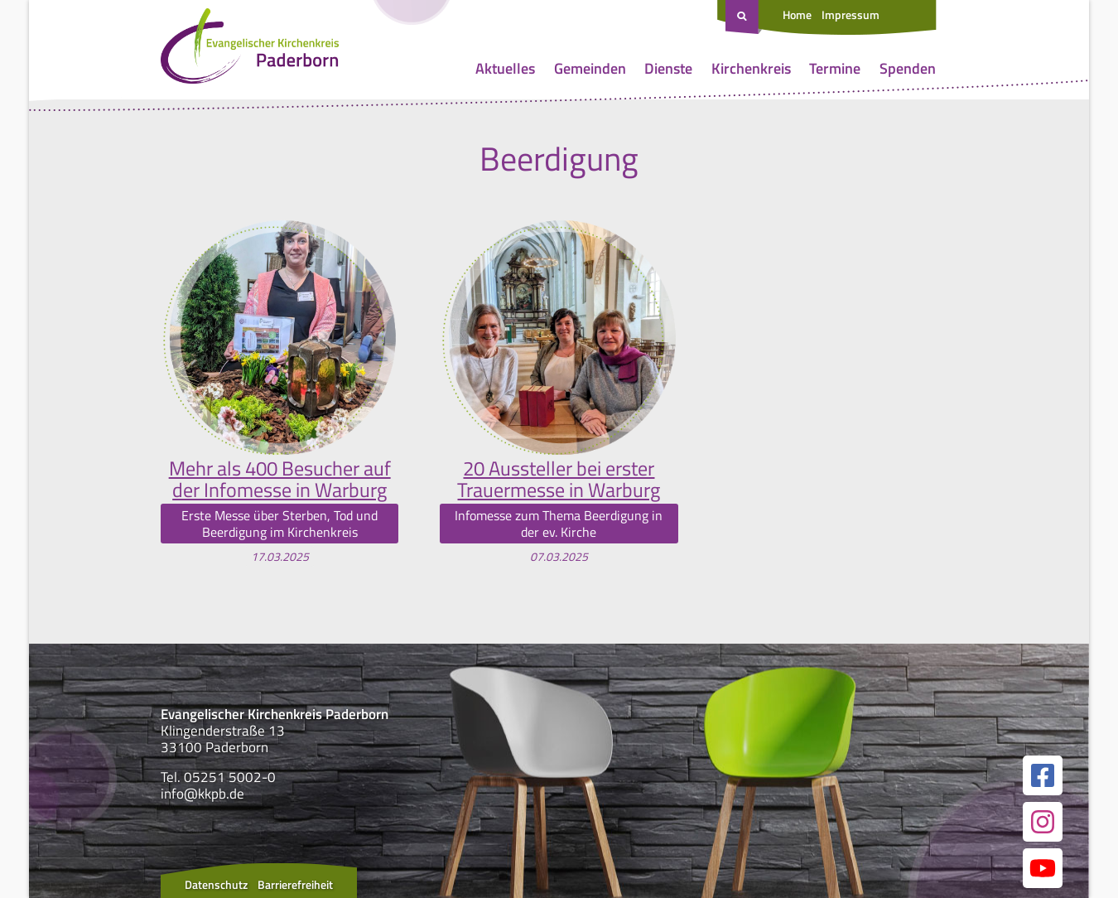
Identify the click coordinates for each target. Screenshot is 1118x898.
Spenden (907, 68)
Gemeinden (590, 68)
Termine (834, 68)
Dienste (668, 68)
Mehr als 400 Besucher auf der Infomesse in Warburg (280, 479)
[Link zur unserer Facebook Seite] (1043, 775)
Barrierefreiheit (295, 884)
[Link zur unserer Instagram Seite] (1043, 822)
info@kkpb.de (202, 793)
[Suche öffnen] (743, 17)
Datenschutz (216, 884)
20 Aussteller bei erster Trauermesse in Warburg (558, 479)
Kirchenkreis (751, 68)
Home (797, 14)
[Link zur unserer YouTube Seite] (1043, 868)
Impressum (850, 14)
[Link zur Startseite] (250, 49)
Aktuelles (505, 68)
